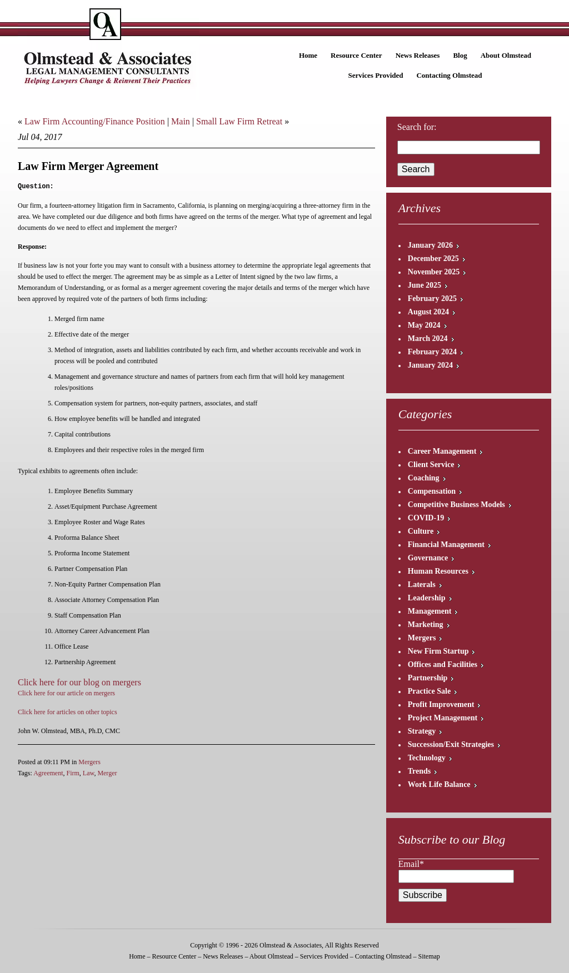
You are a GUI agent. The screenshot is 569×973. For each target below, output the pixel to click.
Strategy (422, 731)
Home (308, 55)
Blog (460, 55)
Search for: (417, 127)
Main (180, 121)
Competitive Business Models (456, 504)
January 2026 (430, 245)
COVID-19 (426, 518)
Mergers (89, 761)
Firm (72, 772)
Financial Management (446, 544)
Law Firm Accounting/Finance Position (94, 121)
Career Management (442, 451)
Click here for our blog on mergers (79, 681)
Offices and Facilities (442, 664)
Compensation (432, 491)
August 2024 (428, 312)
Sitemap (429, 956)
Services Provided (375, 75)
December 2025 (433, 258)
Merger (107, 772)
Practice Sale (429, 691)
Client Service (431, 464)
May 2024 (424, 325)
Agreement (48, 772)
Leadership (427, 598)
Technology (427, 758)
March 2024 (428, 338)
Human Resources (438, 571)
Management (430, 611)
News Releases (418, 55)
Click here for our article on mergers (66, 692)
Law (88, 772)
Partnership (428, 678)
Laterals (422, 584)
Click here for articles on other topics (67, 711)
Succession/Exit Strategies (451, 744)
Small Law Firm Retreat (239, 121)
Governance (428, 558)
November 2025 (434, 272)
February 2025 (432, 298)
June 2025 (424, 285)
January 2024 (430, 365)
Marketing (425, 624)
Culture (420, 531)
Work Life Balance (439, 784)
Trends (419, 771)
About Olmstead (506, 55)
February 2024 (432, 352)
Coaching (424, 478)
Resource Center (356, 55)
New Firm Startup (438, 651)
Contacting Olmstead (449, 75)
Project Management (442, 718)
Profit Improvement (441, 704)
